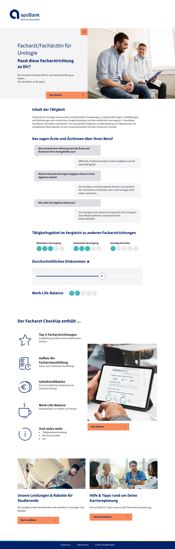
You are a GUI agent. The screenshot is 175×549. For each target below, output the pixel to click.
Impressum (65, 544)
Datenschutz (83, 544)
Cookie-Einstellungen (105, 544)
